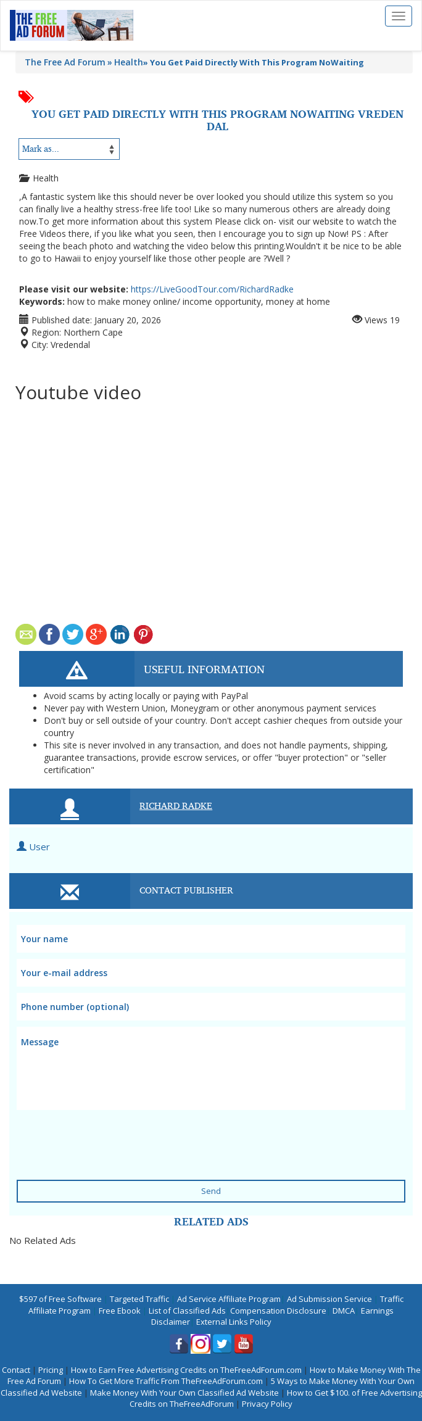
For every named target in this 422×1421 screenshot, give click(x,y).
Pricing (50, 1369)
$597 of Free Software (60, 1298)
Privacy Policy (267, 1403)
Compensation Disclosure (278, 1310)
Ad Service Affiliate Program (229, 1298)
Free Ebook (120, 1310)
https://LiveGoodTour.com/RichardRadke (212, 289)
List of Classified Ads (187, 1310)
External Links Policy (233, 1321)
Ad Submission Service (329, 1298)
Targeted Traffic (139, 1298)
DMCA (344, 1310)
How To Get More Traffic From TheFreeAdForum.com (166, 1380)
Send (211, 1190)
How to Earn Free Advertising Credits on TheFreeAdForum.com (186, 1369)
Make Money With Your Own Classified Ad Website (184, 1392)
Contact (16, 1369)
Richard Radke (175, 805)
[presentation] (92, 1132)
